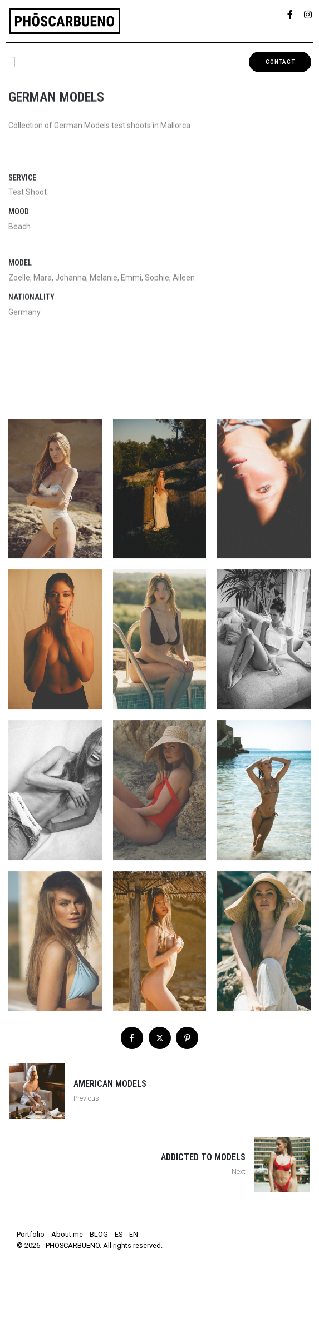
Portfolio (31, 1234)
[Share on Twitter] (160, 1038)
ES (118, 1234)
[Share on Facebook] (132, 1038)
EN (133, 1234)
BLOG (99, 1234)
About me (67, 1234)
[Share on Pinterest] (187, 1038)
